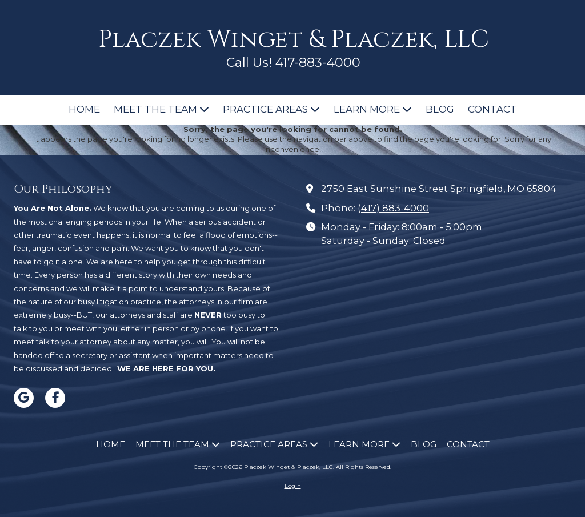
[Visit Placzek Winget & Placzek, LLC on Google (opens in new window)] (24, 398)
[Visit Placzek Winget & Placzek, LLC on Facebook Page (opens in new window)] (55, 398)
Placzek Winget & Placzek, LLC (293, 39)
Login (293, 486)
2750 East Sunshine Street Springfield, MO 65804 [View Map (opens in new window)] (438, 188)
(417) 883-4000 (393, 208)
